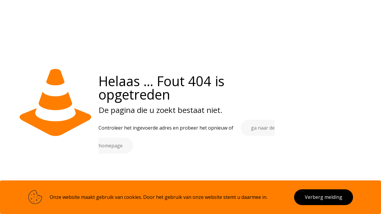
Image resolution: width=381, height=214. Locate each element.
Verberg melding (323, 197)
